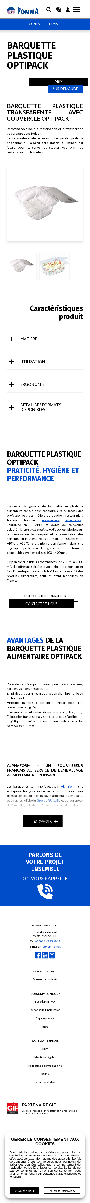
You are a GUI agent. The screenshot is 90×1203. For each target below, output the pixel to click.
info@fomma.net (50, 946)
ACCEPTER (24, 1191)
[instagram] (52, 957)
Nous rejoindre (45, 1082)
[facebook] (38, 957)
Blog (45, 1026)
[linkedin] (45, 957)
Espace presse (45, 1018)
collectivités (73, 520)
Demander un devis (45, 979)
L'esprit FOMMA (45, 1001)
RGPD (45, 1074)
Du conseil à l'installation (45, 1010)
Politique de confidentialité (45, 1065)
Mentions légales (45, 1057)
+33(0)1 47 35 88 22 (47, 941)
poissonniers (50, 520)
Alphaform (68, 786)
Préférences (62, 1191)
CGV (45, 1049)
